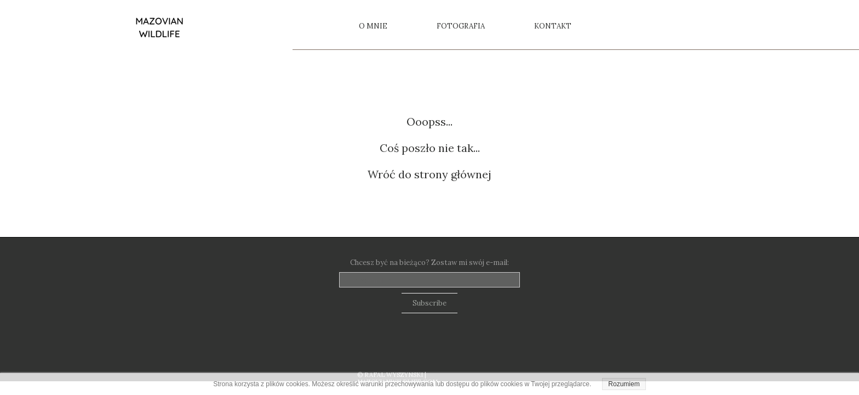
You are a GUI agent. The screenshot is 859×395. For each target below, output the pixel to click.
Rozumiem (623, 384)
